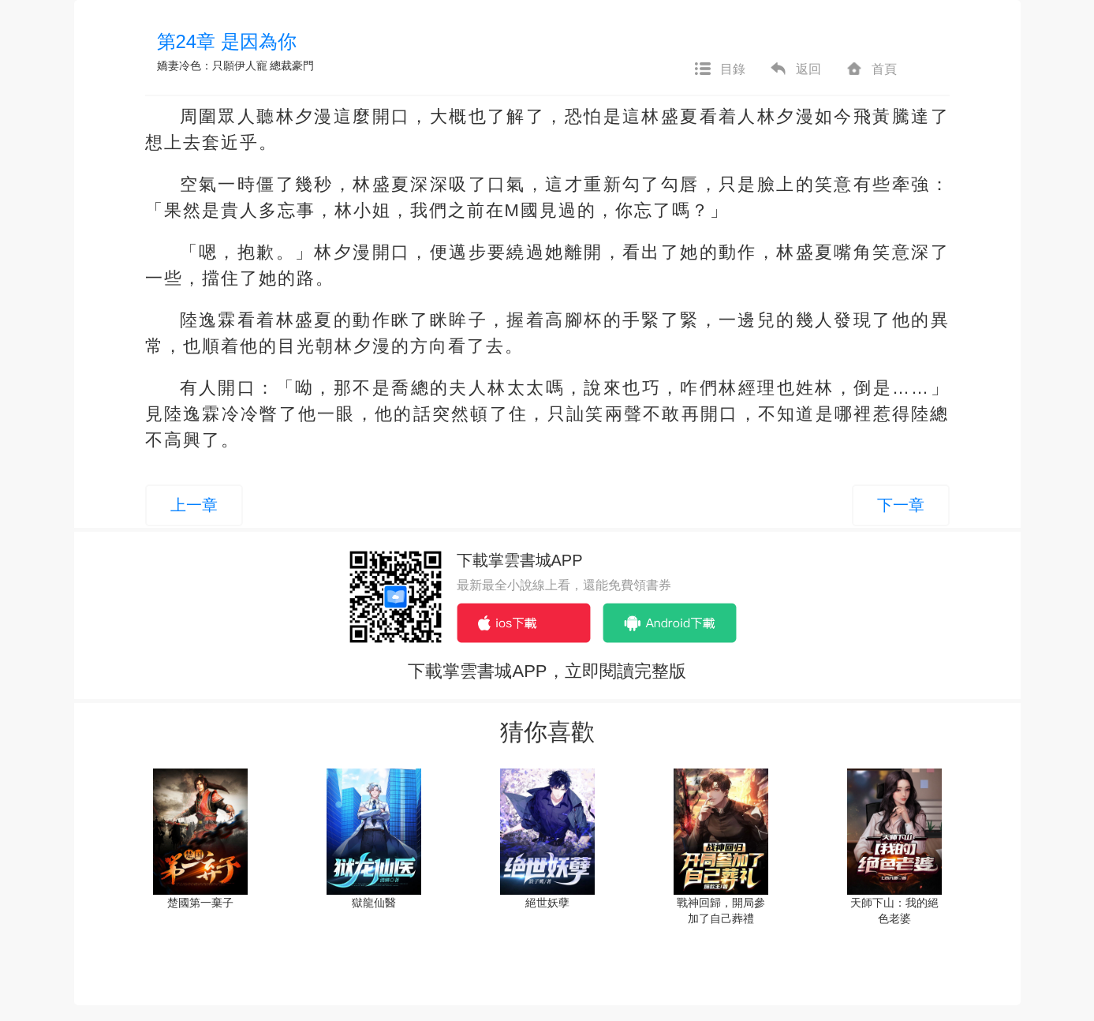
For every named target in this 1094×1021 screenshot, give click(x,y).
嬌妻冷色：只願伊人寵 (212, 65)
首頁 (871, 69)
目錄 (719, 69)
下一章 (900, 505)
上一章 (194, 505)
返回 (795, 69)
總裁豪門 (292, 65)
